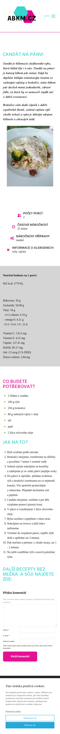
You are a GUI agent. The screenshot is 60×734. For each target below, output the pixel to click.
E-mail (6, 635)
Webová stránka (9, 641)
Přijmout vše (30, 725)
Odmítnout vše (30, 718)
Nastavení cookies (13, 711)
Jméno (6, 630)
